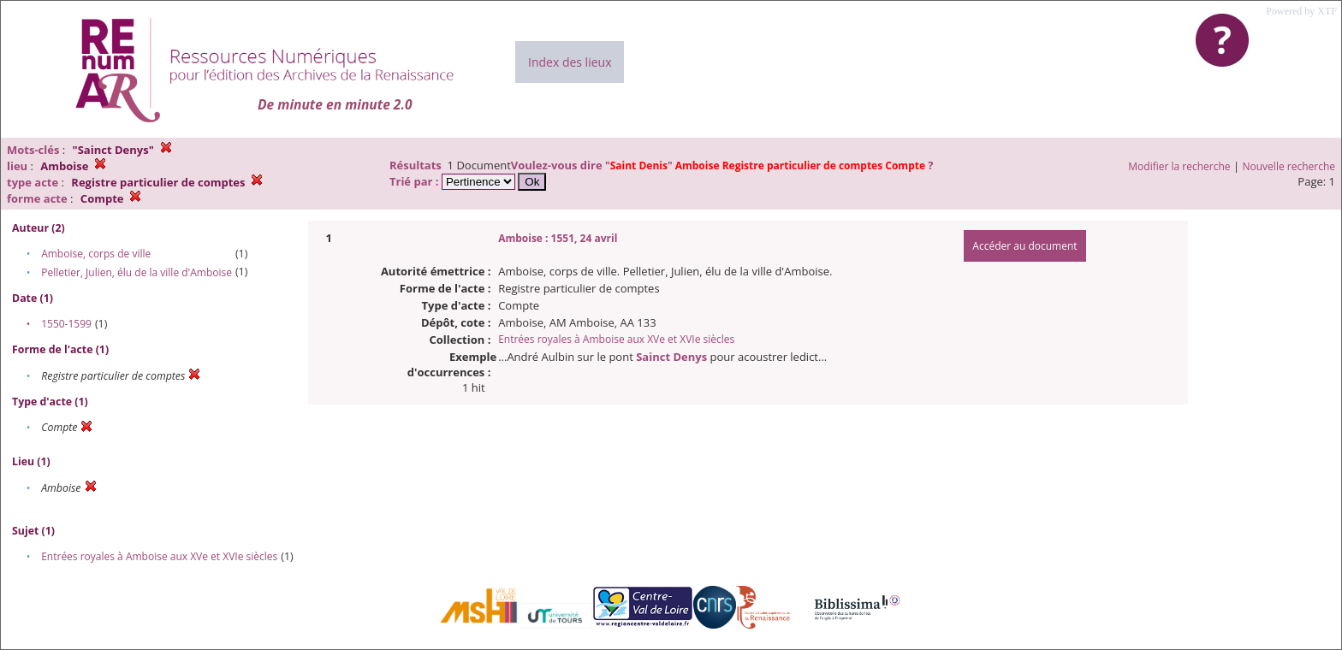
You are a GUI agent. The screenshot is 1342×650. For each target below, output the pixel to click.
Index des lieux (569, 62)
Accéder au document (1024, 246)
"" (766, 165)
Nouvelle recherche (1289, 166)
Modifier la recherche (1179, 166)
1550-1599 (66, 323)
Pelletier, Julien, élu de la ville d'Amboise (136, 272)
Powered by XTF (1301, 11)
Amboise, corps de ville (96, 253)
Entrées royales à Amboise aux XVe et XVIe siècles (159, 556)
